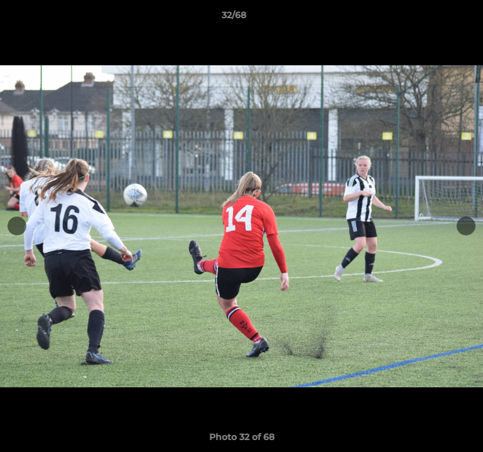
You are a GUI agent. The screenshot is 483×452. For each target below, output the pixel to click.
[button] (430, 18)
